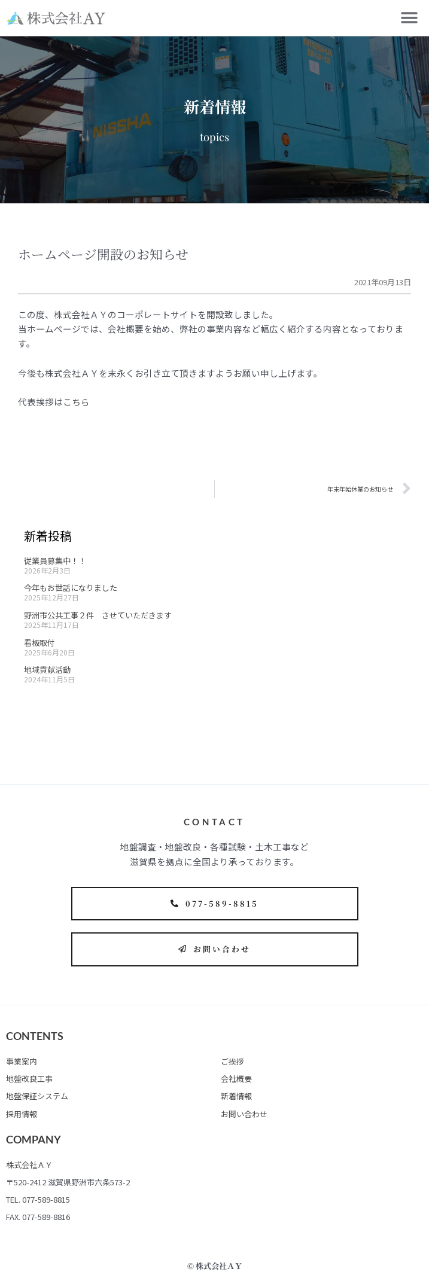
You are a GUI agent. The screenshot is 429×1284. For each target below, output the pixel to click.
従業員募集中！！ (55, 560)
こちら (76, 401)
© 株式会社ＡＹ (214, 1265)
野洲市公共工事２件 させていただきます (98, 615)
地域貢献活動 (47, 669)
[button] (409, 18)
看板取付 (39, 642)
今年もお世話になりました (70, 587)
